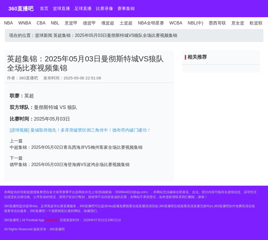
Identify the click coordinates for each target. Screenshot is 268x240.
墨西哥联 (217, 23)
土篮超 (126, 23)
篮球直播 (61, 8)
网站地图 (51, 220)
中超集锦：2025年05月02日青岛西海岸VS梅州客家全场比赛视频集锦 (76, 147)
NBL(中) (195, 23)
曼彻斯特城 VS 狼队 (55, 107)
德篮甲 (89, 23)
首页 (44, 8)
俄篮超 (107, 23)
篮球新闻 (43, 35)
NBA (8, 23)
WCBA (175, 23)
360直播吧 (20, 9)
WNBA (24, 23)
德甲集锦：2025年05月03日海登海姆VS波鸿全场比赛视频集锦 (70, 164)
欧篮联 (256, 23)
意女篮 (237, 23)
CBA (41, 23)
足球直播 (83, 8)
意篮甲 (71, 23)
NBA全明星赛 (151, 23)
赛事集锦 (126, 8)
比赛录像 (104, 8)
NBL (55, 23)
